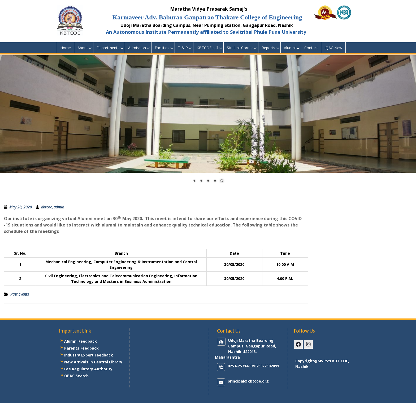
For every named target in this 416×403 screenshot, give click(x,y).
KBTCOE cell (207, 47)
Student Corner (240, 47)
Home (65, 47)
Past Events (19, 294)
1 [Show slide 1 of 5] (194, 181)
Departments (108, 47)
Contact (311, 47)
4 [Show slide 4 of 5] (215, 181)
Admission (137, 47)
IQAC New (333, 47)
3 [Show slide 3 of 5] (208, 181)
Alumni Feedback (80, 341)
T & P (183, 47)
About (82, 47)
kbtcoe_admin (52, 206)
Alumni (290, 47)
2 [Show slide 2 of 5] (201, 181)
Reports (268, 47)
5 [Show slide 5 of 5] (222, 181)
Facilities (162, 47)
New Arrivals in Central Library (93, 361)
